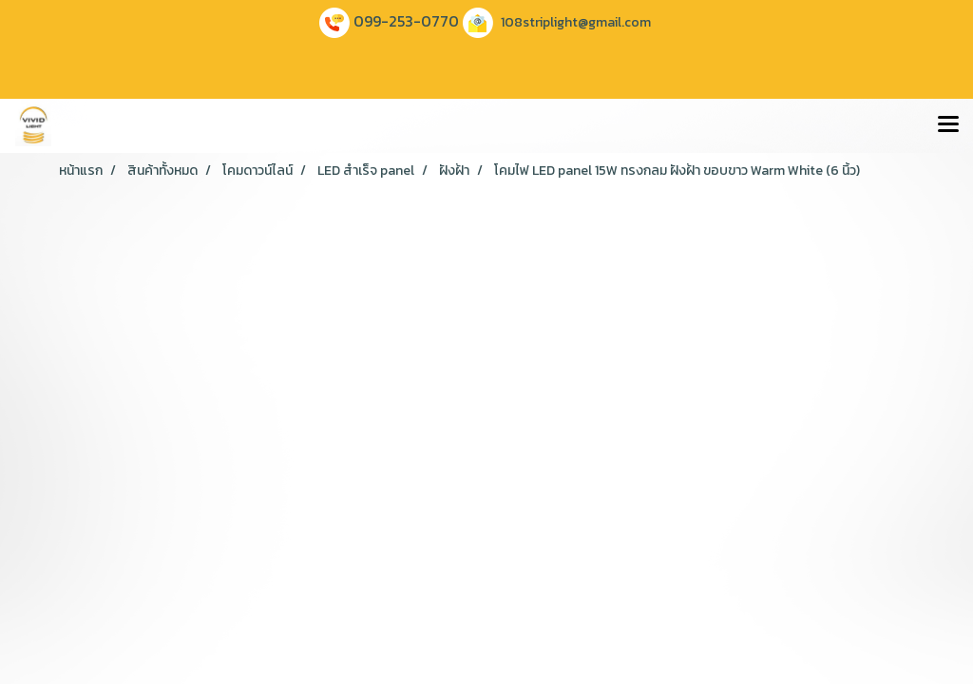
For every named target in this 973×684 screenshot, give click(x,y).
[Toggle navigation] (948, 125)
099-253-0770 (406, 21)
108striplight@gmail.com (576, 22)
